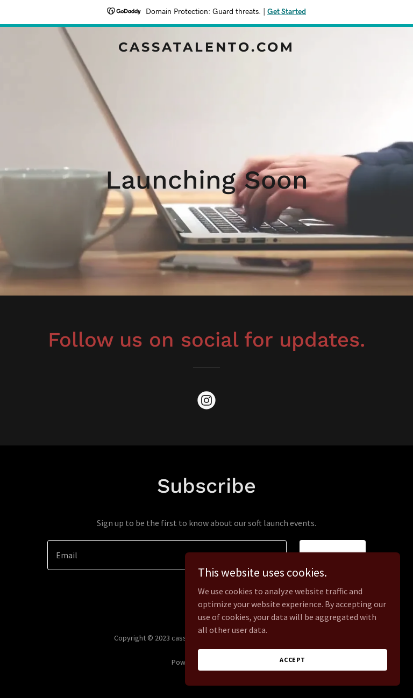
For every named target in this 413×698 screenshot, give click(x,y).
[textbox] (167, 555)
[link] (206, 48)
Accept (292, 660)
